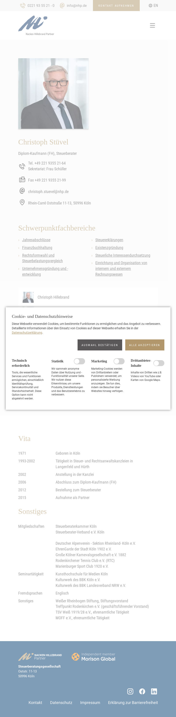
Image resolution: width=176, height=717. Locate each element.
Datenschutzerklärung (27, 332)
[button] (100, 344)
